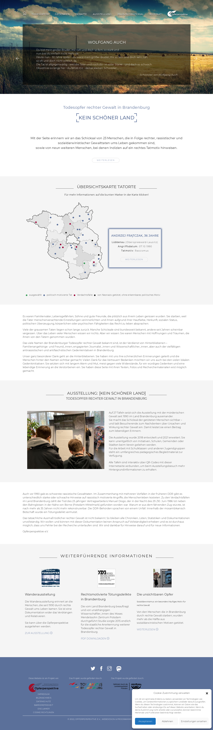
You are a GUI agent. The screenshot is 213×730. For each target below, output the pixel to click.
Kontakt (156, 14)
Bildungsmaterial (130, 14)
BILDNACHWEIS (43, 698)
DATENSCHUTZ (43, 701)
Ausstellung (102, 14)
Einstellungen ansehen (194, 721)
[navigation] (97, 14)
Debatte (81, 14)
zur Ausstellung (38, 633)
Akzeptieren (145, 721)
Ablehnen (167, 721)
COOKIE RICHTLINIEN (43, 712)
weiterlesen (106, 160)
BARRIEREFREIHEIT (43, 705)
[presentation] (17, 58)
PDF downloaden (95, 638)
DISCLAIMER (44, 709)
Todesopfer (40, 14)
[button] (206, 693)
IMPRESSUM (43, 694)
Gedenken (62, 14)
